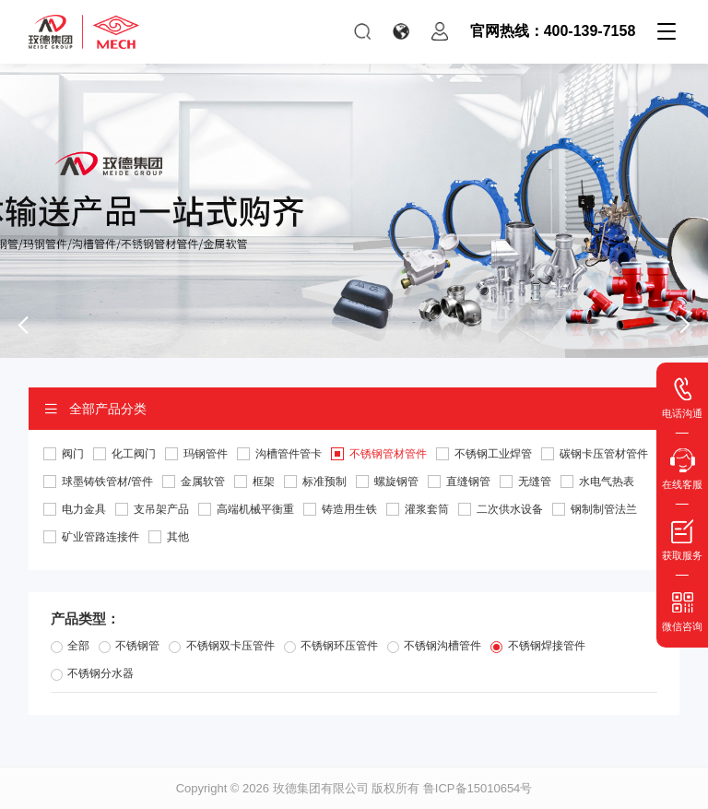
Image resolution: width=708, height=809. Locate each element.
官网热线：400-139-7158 (553, 31)
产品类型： (85, 618)
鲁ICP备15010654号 (478, 788)
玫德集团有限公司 (321, 788)
